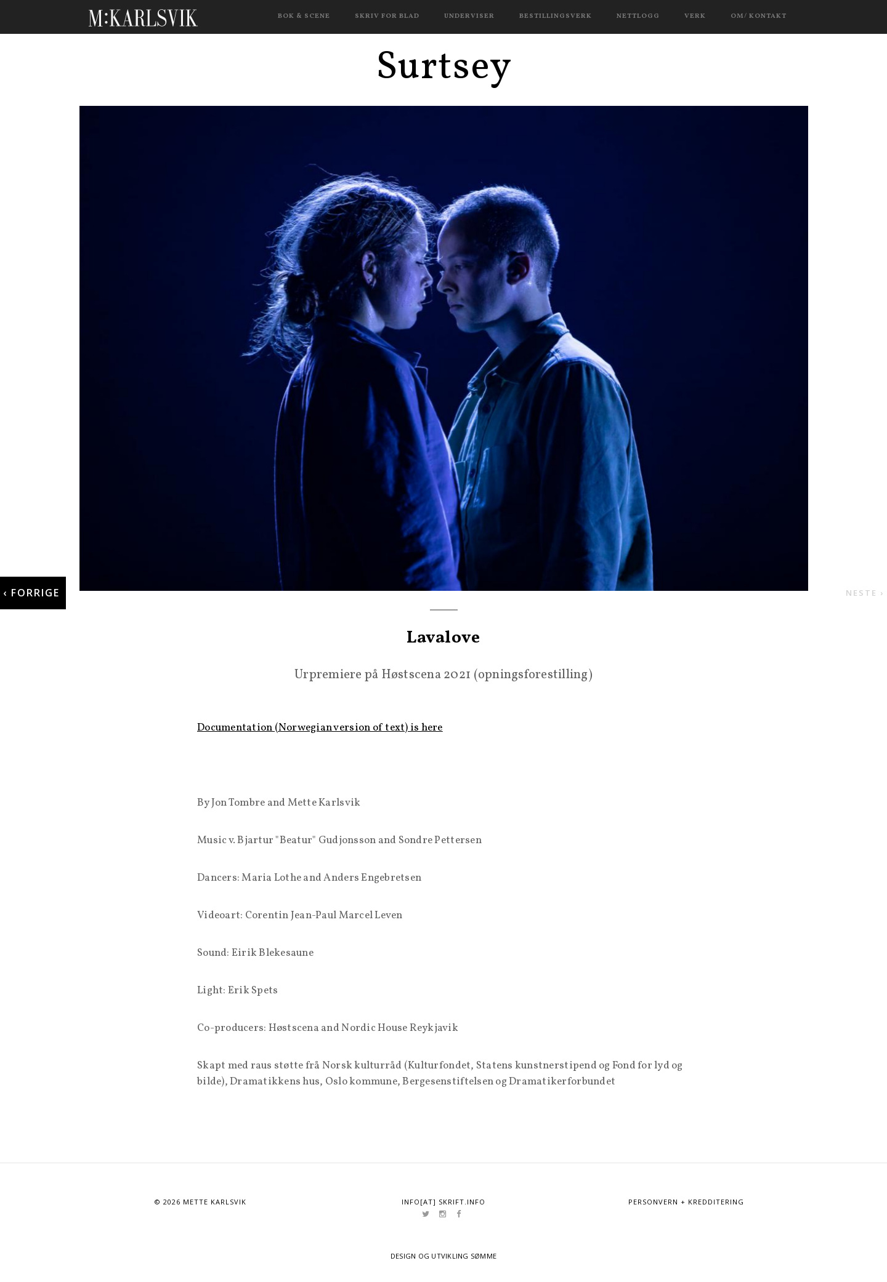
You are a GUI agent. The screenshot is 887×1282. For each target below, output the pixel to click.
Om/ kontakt (759, 16)
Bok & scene (304, 16)
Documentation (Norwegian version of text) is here (320, 728)
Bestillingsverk (555, 16)
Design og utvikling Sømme (444, 1255)
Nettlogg (638, 16)
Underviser (469, 16)
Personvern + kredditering (686, 1201)
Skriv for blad (387, 16)
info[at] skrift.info (443, 1201)
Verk (695, 16)
